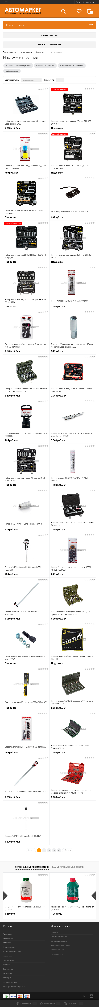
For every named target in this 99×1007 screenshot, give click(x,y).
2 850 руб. (58, 708)
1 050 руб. (58, 306)
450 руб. (11, 574)
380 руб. (57, 351)
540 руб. (11, 752)
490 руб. (11, 172)
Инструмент (7, 956)
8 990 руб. (58, 618)
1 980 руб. (12, 618)
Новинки (54, 932)
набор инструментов (45, 65)
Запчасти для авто (10, 982)
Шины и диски (8, 960)
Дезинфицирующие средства (14, 987)
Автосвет (6, 965)
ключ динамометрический (71, 65)
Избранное (50, 1003)
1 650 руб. (10, 913)
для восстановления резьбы (18, 65)
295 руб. (11, 440)
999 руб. (57, 217)
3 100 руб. (12, 395)
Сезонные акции (57, 950)
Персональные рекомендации (32, 867)
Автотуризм (7, 978)
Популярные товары (59, 937)
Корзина (73, 1003)
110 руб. (11, 529)
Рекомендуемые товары (60, 945)
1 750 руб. (56, 913)
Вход (78, 2)
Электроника (8, 969)
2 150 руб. (58, 752)
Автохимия (7, 943)
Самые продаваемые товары (68, 867)
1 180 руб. (58, 485)
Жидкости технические (12, 951)
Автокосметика (9, 947)
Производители (57, 954)
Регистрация (88, 2)
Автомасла (7, 934)
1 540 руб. (12, 351)
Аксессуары (8, 973)
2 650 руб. (58, 529)
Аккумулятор (8, 938)
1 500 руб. (58, 440)
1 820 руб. (12, 841)
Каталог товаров (49, 25)
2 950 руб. (12, 128)
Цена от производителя (60, 941)
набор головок (12, 71)
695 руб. (57, 574)
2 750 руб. (58, 395)
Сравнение (26, 1003)
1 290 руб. (12, 797)
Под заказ (57, 128)
